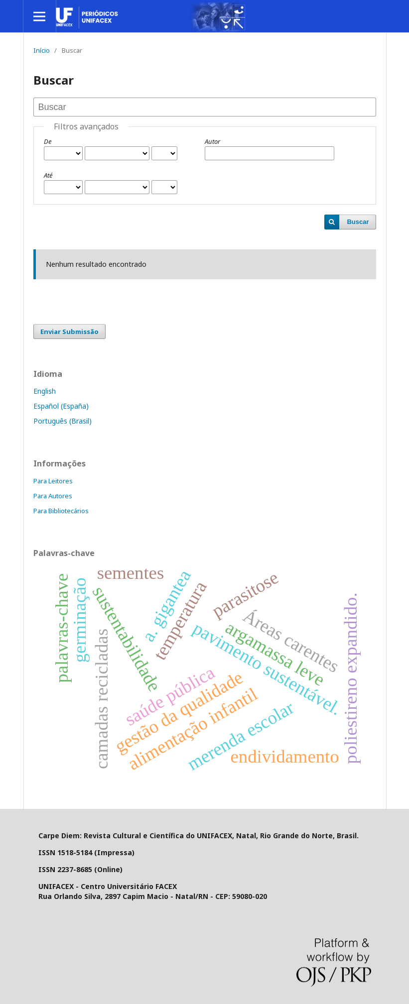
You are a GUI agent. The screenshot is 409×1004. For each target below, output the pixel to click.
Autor (212, 141)
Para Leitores (53, 480)
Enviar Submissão (69, 331)
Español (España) (61, 406)
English (44, 391)
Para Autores (52, 495)
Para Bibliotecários (61, 510)
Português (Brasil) (62, 421)
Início (41, 50)
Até (48, 175)
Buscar (358, 221)
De (47, 141)
